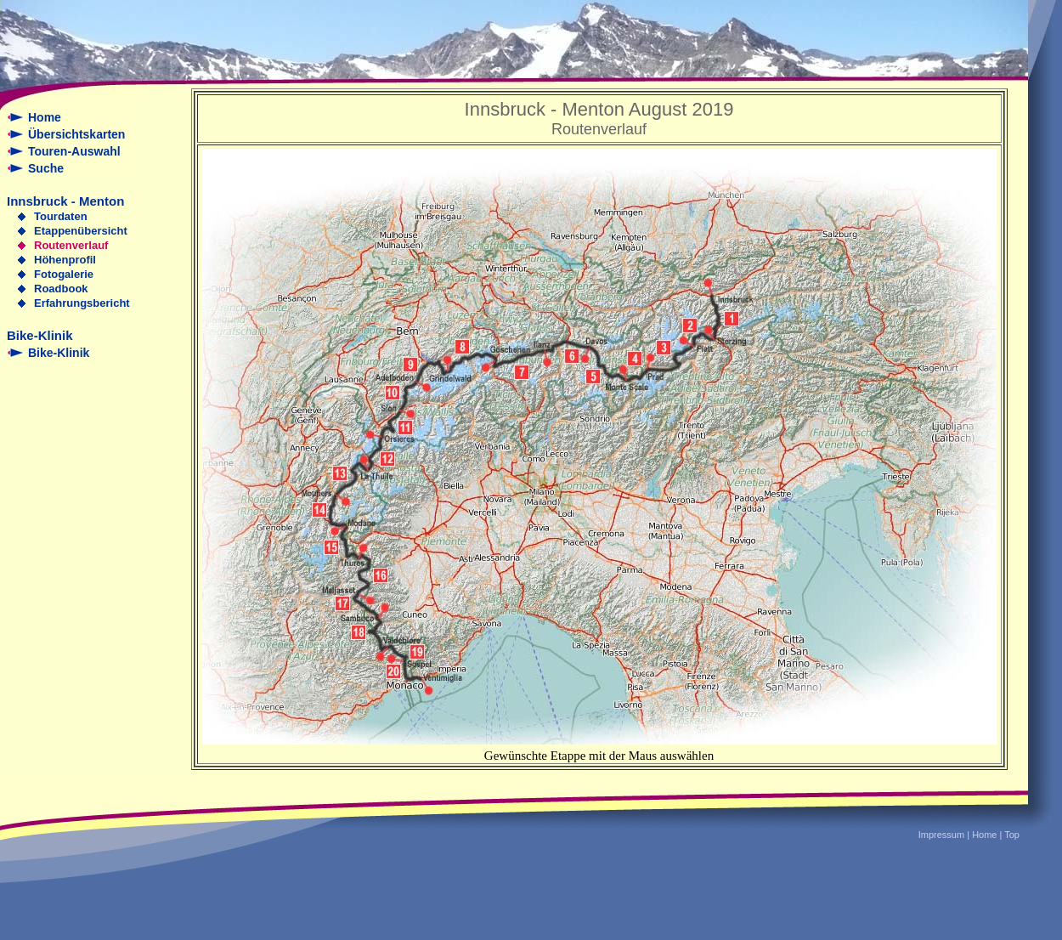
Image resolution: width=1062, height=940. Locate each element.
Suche (46, 168)
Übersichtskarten (76, 134)
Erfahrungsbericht (82, 303)
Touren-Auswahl (74, 151)
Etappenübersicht (80, 230)
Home (44, 117)
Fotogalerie (63, 274)
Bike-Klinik (58, 353)
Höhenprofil (65, 259)
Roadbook (61, 288)
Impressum (941, 835)
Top (1012, 835)
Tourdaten (61, 216)
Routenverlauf (71, 245)
